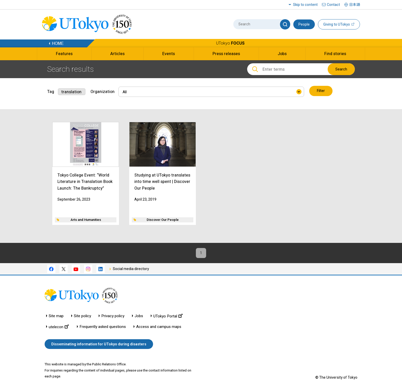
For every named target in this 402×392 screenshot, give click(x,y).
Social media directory (131, 269)
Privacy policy (112, 316)
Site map (56, 316)
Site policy (82, 316)
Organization (103, 91)
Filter (321, 91)
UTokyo (230, 43)
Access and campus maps (158, 327)
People (304, 24)
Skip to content (305, 4)
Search (341, 69)
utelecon (59, 327)
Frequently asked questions (102, 327)
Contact (333, 4)
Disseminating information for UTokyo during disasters (98, 345)
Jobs (139, 316)
